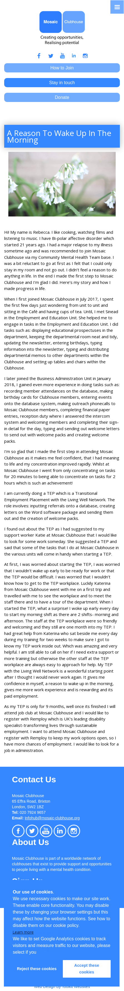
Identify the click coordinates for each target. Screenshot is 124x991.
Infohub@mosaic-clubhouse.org (52, 818)
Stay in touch (62, 82)
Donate (62, 97)
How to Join (62, 67)
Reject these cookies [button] (36, 968)
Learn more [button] (23, 932)
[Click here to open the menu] (117, 7)
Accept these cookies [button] (86, 968)
